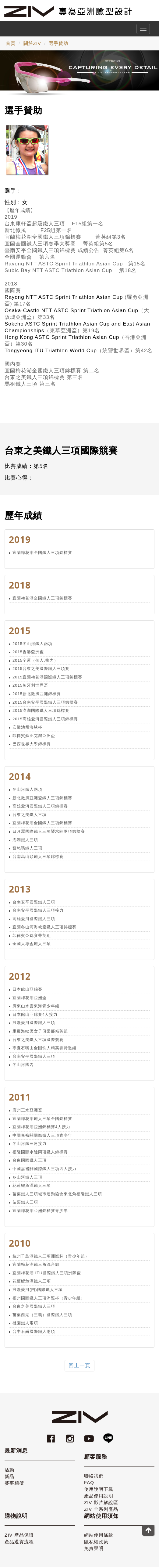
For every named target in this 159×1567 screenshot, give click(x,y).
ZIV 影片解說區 (101, 1502)
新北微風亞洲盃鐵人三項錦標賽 (42, 798)
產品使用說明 (98, 1495)
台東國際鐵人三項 (29, 1160)
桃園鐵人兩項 (25, 1323)
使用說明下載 (98, 1489)
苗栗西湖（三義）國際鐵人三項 (42, 1315)
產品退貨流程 (19, 1541)
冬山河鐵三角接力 (29, 1143)
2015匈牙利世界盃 (30, 685)
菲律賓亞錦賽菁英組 (31, 935)
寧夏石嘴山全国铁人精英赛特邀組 (44, 1048)
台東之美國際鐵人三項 (33, 1306)
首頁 (11, 43)
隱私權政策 (96, 1541)
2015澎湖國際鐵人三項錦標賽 (40, 710)
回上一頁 (79, 1365)
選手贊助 (58, 43)
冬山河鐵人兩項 (27, 789)
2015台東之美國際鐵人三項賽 (40, 668)
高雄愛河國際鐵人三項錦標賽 (40, 806)
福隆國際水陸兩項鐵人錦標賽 (40, 1152)
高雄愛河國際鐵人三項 (33, 919)
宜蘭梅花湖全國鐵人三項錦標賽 (42, 552)
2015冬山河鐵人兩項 (32, 643)
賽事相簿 (14, 1483)
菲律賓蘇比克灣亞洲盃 (33, 735)
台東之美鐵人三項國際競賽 (38, 1039)
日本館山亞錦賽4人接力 (35, 1014)
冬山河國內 (23, 1064)
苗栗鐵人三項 (25, 1202)
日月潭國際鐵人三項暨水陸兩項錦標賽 (48, 831)
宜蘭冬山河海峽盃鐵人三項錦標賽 (44, 927)
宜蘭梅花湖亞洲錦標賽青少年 (40, 1210)
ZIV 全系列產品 (101, 1509)
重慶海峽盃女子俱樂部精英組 (40, 1031)
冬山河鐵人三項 (27, 1177)
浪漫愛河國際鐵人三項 (33, 1022)
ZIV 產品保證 (19, 1535)
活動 (9, 1469)
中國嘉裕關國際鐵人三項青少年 (42, 1135)
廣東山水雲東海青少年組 (35, 1006)
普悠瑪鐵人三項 (27, 848)
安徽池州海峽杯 (27, 727)
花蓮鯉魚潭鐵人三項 (31, 1185)
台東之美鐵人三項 (29, 814)
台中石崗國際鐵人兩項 (33, 1331)
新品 (9, 1476)
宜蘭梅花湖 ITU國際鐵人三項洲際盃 (46, 1273)
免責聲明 (94, 1548)
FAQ (89, 1482)
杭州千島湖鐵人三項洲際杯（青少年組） (50, 1256)
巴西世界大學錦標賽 (31, 744)
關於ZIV (32, 43)
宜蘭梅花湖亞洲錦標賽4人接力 (41, 1127)
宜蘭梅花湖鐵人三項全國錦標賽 (42, 1118)
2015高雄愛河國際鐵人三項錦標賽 (45, 719)
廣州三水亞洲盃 (27, 1110)
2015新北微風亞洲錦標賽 (36, 693)
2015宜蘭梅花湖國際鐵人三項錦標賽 (47, 677)
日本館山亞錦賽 (27, 989)
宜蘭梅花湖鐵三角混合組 (35, 1264)
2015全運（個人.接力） (35, 660)
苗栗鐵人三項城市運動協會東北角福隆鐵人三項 (57, 1194)
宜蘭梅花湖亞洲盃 (29, 997)
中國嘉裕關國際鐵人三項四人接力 (44, 1168)
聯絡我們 (94, 1475)
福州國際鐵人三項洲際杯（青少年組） (48, 1298)
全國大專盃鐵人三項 (31, 943)
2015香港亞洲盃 (28, 652)
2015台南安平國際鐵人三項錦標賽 (45, 702)
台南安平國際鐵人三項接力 (38, 910)
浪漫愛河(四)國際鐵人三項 (37, 1289)
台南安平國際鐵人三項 (33, 902)
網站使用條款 (98, 1535)
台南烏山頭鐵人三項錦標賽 (38, 856)
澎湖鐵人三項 (25, 840)
